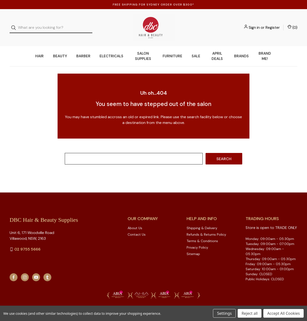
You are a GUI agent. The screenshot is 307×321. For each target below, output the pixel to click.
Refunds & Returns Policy (206, 228)
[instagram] (25, 271)
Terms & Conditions (202, 235)
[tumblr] (47, 271)
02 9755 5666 (27, 243)
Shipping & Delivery (202, 222)
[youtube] (36, 271)
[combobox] (51, 24)
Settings (224, 313)
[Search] (15, 24)
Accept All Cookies (283, 313)
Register (273, 24)
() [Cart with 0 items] (292, 24)
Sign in (254, 24)
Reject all (250, 313)
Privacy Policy (197, 241)
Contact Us (137, 228)
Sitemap (193, 248)
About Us (135, 222)
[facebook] (14, 271)
